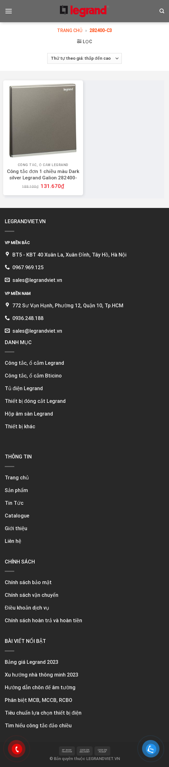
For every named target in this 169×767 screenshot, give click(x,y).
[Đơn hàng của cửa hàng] (84, 58)
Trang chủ (69, 30)
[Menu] (8, 11)
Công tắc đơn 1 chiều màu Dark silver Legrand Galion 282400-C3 (43, 178)
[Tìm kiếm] (161, 11)
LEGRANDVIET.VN (103, 758)
